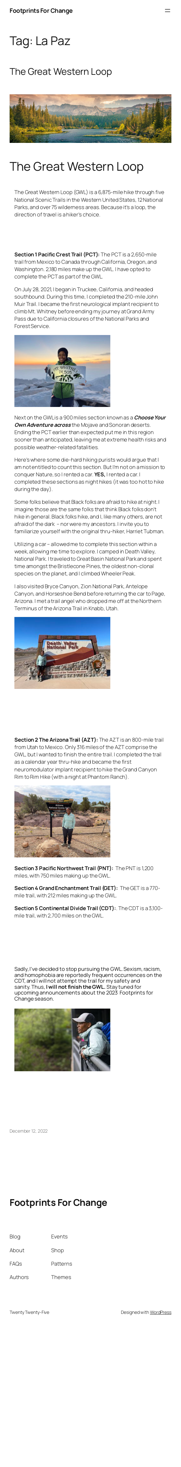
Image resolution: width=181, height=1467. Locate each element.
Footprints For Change (41, 10)
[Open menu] (167, 10)
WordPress (160, 1312)
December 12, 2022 (29, 1131)
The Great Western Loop (61, 71)
